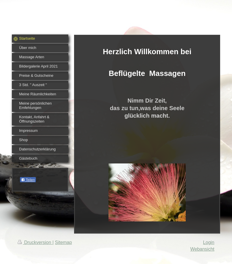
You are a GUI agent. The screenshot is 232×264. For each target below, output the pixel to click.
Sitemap (63, 242)
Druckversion (35, 242)
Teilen (28, 180)
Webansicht (202, 249)
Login (208, 242)
